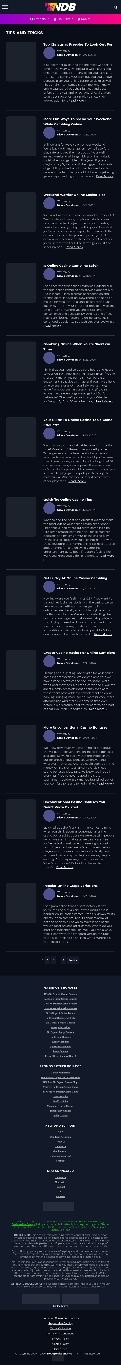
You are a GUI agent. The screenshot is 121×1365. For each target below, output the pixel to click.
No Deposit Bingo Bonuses (60, 1032)
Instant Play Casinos (60, 1110)
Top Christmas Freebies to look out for (77, 44)
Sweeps (85, 18)
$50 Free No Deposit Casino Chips (60, 1091)
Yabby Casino (60, 1115)
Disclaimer (60, 1349)
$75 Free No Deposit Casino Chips (60, 1087)
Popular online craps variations (70, 885)
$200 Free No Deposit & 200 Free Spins (60, 1077)
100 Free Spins (60, 1101)
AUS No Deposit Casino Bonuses (60, 999)
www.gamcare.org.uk (60, 1156)
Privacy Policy (60, 1339)
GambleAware (60, 1151)
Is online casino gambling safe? (70, 265)
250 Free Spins (60, 1096)
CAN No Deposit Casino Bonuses (60, 1003)
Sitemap (60, 1160)
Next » (73, 960)
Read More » (77, 100)
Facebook (60, 1187)
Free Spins (41, 19)
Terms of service (60, 1328)
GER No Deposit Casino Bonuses (60, 1008)
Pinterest (60, 1196)
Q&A (60, 1132)
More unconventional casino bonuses (75, 727)
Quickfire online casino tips (67, 499)
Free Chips (65, 19)
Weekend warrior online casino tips (74, 195)
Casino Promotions (60, 1072)
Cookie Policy (60, 1344)
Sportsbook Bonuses (60, 1046)
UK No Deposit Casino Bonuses (60, 1013)
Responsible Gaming (61, 1323)
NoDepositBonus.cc (75, 1221)
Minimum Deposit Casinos (60, 1106)
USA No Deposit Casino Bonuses (60, 994)
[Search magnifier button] (115, 7)
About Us (60, 1141)
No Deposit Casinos (60, 1027)
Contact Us (60, 1146)
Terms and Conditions (60, 1333)
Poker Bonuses (60, 1051)
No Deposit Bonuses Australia (61, 1018)
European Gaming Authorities (61, 1318)
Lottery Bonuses (60, 1041)
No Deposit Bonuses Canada (60, 1022)
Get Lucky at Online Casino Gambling (75, 578)
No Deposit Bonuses (60, 1037)
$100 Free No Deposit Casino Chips (60, 1082)
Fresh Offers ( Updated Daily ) (60, 1056)
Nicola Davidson (67, 55)
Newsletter (60, 1182)
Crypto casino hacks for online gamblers (79, 652)
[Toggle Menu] (5, 7)
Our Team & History (60, 1137)
